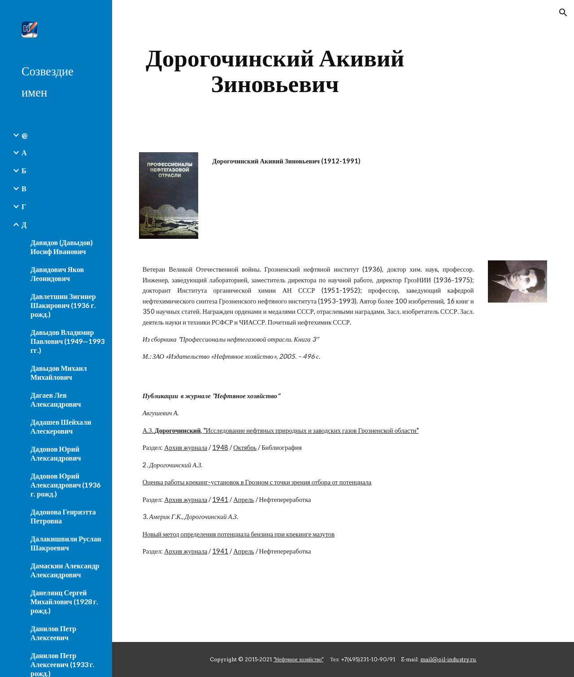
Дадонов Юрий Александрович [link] (55, 453)
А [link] (24, 152)
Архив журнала (185, 447)
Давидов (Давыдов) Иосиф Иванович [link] (61, 246)
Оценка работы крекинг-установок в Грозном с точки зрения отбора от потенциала (257, 482)
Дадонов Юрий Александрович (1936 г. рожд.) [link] (65, 484)
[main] (275, 71)
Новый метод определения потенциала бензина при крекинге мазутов (239, 534)
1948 (220, 447)
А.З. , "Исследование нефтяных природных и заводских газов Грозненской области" (281, 430)
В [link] (24, 188)
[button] (563, 12)
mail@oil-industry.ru (448, 659)
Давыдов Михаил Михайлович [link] (58, 372)
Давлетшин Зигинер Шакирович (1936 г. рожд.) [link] (63, 305)
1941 (220, 499)
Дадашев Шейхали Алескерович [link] (60, 426)
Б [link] (24, 170)
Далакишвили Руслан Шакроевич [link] (65, 543)
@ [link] (24, 135)
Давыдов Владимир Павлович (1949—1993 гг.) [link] (67, 341)
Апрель (243, 499)
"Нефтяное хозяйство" (299, 659)
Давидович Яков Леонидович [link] (57, 273)
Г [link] (24, 206)
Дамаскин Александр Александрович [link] (65, 570)
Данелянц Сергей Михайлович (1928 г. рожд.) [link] (64, 601)
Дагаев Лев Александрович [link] (55, 399)
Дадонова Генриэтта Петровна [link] (63, 516)
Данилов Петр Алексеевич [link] (53, 633)
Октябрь (245, 447)
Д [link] (24, 224)
